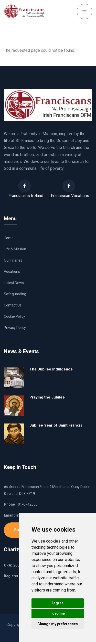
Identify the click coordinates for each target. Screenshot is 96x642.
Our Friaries (13, 260)
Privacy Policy (15, 328)
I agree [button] (57, 603)
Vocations (12, 271)
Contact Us (13, 305)
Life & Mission (15, 249)
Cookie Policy (14, 316)
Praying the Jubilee (47, 397)
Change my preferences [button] (57, 624)
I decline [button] (57, 613)
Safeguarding (15, 294)
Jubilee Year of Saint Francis (55, 425)
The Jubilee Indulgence (51, 369)
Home (9, 238)
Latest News (14, 283)
